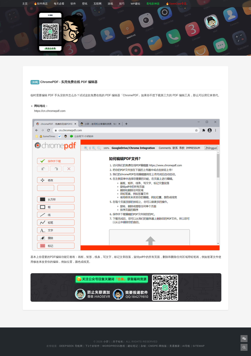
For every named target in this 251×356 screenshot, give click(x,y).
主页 (25, 3)
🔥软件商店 (41, 3)
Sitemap (199, 346)
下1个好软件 (92, 346)
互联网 (97, 3)
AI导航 (186, 346)
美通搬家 (174, 346)
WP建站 (135, 3)
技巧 (121, 3)
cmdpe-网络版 (157, 346)
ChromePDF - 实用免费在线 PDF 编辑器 (64, 82)
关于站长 (118, 341)
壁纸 (84, 3)
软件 (73, 3)
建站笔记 (133, 346)
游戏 (110, 3)
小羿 (106, 341)
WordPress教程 (113, 346)
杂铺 (143, 346)
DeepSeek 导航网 (71, 346)
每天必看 (59, 3)
